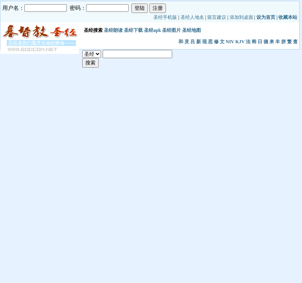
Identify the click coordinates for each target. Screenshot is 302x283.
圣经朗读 (113, 30)
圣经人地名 (192, 17)
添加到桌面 (241, 17)
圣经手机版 (165, 17)
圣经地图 (191, 30)
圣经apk (152, 30)
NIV (230, 41)
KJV (240, 41)
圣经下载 (133, 30)
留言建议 (216, 17)
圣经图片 (171, 30)
